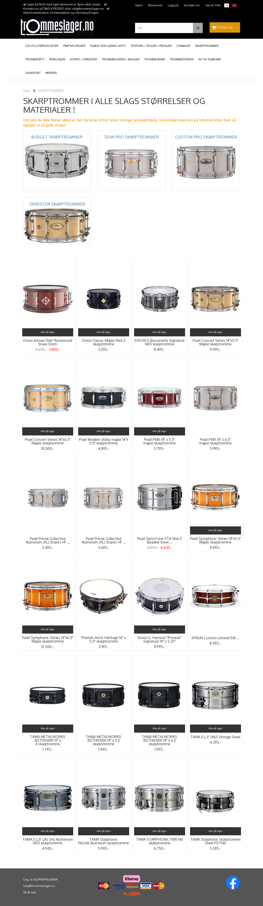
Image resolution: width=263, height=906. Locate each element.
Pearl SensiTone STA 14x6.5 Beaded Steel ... (159, 540)
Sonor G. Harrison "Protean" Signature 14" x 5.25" (159, 639)
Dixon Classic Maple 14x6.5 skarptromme (103, 342)
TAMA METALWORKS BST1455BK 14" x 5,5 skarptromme (103, 740)
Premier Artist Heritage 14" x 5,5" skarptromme (103, 639)
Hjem (138, 5)
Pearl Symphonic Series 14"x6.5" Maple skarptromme (47, 639)
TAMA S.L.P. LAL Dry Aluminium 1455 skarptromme (47, 841)
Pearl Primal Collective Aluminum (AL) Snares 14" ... (48, 540)
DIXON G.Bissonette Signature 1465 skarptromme (159, 342)
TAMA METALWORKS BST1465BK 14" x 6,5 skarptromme (159, 740)
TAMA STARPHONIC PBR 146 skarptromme (159, 841)
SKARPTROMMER (51, 91)
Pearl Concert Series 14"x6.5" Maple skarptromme (48, 441)
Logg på (173, 5)
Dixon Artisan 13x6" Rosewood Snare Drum (47, 342)
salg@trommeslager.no (39, 886)
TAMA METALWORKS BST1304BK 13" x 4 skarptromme (47, 740)
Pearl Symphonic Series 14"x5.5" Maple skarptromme (215, 540)
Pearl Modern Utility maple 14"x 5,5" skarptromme (103, 441)
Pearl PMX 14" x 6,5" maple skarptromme (215, 441)
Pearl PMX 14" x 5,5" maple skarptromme (159, 441)
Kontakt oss (192, 5)
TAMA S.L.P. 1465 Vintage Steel (215, 737)
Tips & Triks (213, 5)
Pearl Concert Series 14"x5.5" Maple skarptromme (215, 342)
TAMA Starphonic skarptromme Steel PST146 (215, 841)
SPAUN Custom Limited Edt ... (215, 638)
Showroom (155, 5)
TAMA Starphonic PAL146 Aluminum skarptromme (103, 841)
